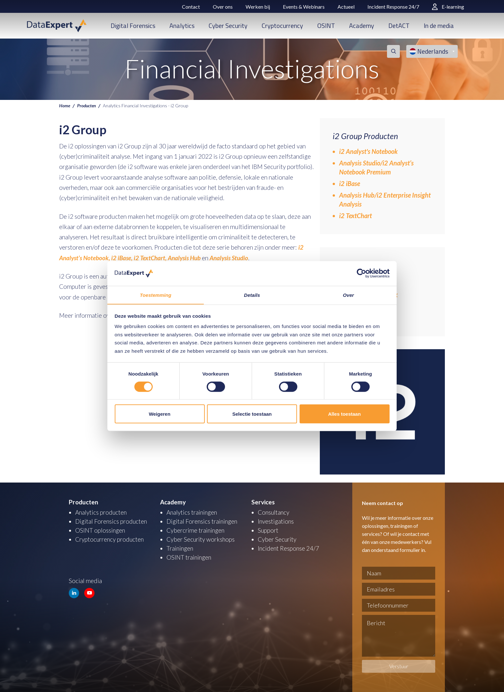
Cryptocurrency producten (110, 539)
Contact (191, 7)
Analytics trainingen (192, 512)
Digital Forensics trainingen (202, 521)
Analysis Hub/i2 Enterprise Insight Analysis (385, 199)
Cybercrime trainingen (195, 530)
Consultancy (274, 512)
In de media (439, 26)
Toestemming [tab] (155, 294)
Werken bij (258, 7)
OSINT (326, 26)
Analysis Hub (184, 258)
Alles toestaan (344, 414)
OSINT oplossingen (100, 530)
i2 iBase (349, 183)
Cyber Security (228, 26)
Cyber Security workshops (201, 539)
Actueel (346, 7)
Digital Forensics (133, 26)
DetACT (399, 26)
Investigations (276, 521)
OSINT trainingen (189, 557)
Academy (361, 26)
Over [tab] (348, 294)
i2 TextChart (355, 215)
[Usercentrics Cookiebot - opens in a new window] (361, 273)
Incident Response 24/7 (393, 7)
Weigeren (159, 414)
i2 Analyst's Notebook (368, 151)
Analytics (181, 26)
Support (268, 530)
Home (64, 105)
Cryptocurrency (282, 26)
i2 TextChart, (150, 258)
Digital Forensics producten (111, 521)
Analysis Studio (229, 258)
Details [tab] (252, 294)
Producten (87, 105)
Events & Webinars (304, 7)
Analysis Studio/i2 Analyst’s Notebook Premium (376, 167)
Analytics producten (101, 512)
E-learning (448, 7)
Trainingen (180, 548)
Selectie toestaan (252, 414)
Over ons (223, 7)
